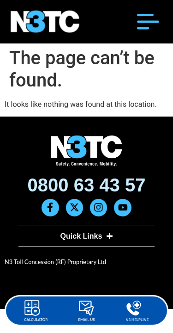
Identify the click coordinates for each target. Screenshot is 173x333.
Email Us (86, 319)
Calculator (36, 319)
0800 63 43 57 (87, 185)
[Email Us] (86, 308)
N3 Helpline (137, 319)
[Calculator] (32, 308)
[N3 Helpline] (133, 308)
